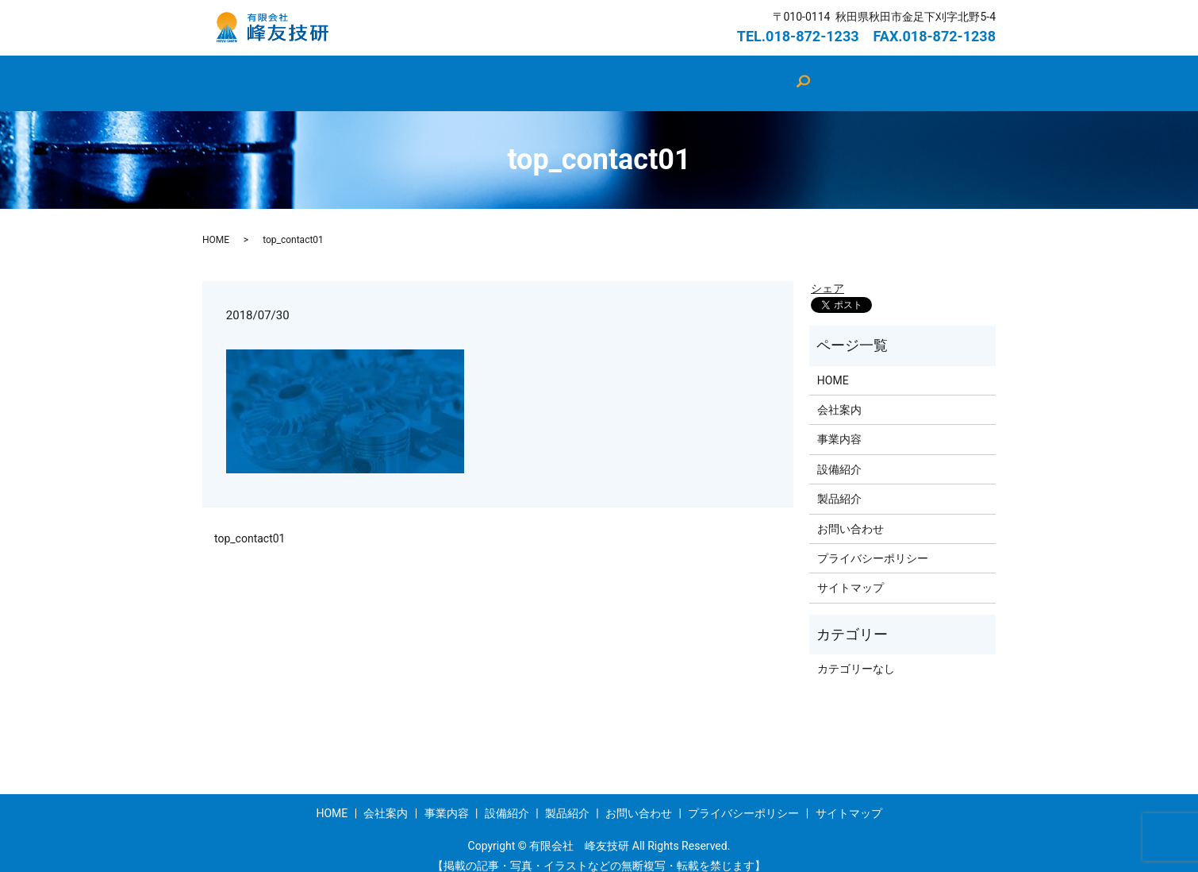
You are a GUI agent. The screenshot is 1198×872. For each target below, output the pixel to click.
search (845, 75)
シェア (827, 273)
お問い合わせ (770, 74)
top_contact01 (250, 523)
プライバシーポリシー (872, 543)
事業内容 (681, 74)
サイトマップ (850, 572)
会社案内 (448, 74)
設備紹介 (526, 74)
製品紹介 (604, 74)
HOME (377, 74)
